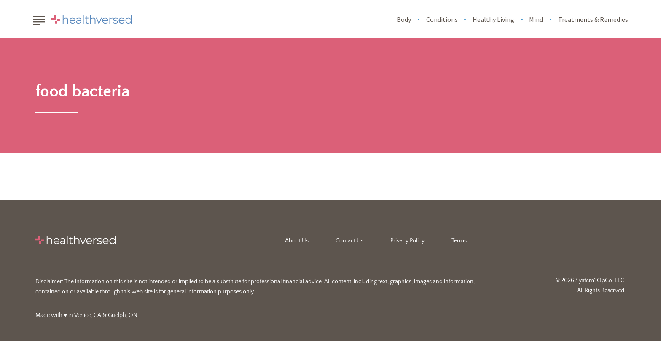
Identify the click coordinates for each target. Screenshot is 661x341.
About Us (297, 240)
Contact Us (349, 240)
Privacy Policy (407, 240)
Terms (459, 240)
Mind (536, 19)
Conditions (442, 19)
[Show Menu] (38, 18)
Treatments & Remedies (593, 19)
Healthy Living (493, 19)
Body (404, 19)
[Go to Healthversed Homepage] (91, 19)
